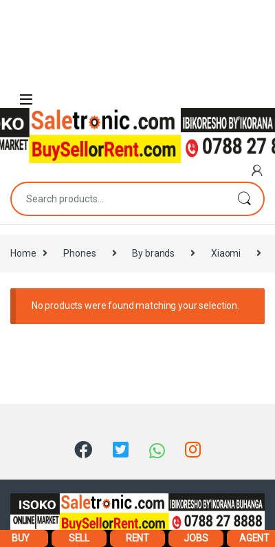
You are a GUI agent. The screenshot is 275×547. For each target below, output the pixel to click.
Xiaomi (226, 253)
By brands (153, 253)
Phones (79, 253)
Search (244, 199)
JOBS (196, 538)
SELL (79, 538)
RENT (137, 538)
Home (23, 253)
